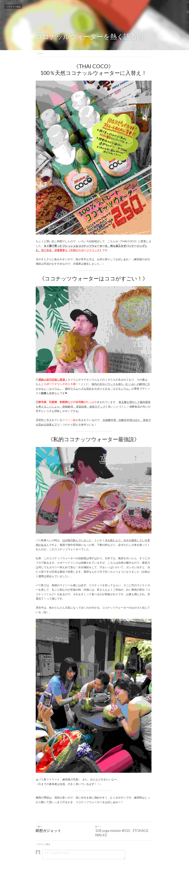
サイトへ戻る (13, 6)
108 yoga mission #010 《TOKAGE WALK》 (122, 840)
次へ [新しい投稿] (99, 834)
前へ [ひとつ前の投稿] (39, 834)
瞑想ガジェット (48, 838)
